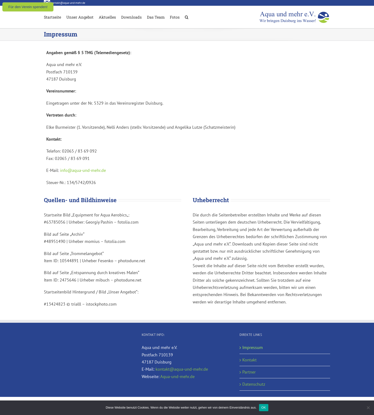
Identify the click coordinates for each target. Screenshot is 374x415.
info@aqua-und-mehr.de (83, 170)
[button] (186, 17)
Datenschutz (253, 384)
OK (263, 407)
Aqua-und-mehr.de (177, 376)
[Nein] (368, 407)
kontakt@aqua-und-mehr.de (182, 369)
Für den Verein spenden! (27, 7)
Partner (249, 372)
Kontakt (249, 360)
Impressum (252, 347)
